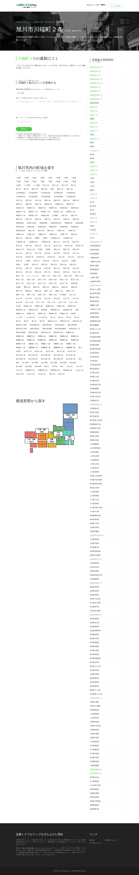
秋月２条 (55, 185)
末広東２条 (40, 257)
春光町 (40, 249)
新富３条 (76, 249)
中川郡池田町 (94, 745)
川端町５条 (42, 234)
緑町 (17, 362)
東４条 (76, 317)
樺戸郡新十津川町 (96, 420)
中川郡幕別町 (94, 742)
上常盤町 (55, 215)
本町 (61, 366)
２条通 (26, 178)
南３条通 (44, 362)
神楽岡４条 (20, 208)
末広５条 (57, 253)
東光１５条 (68, 276)
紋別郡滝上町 (94, 622)
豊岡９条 (38, 291)
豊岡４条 (55, 287)
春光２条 (66, 242)
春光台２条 (68, 246)
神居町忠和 (31, 227)
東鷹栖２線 (42, 336)
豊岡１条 (27, 287)
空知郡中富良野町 (96, 480)
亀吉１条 (31, 230)
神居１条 (64, 215)
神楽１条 (47, 200)
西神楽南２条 (67, 310)
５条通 (73, 178)
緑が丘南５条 (70, 359)
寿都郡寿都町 (94, 317)
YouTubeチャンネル (95, 843)
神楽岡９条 (75, 208)
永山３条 (28, 298)
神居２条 (74, 215)
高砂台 (18, 264)
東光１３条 (46, 276)
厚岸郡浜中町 (94, 777)
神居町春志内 (20, 230)
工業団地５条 (45, 242)
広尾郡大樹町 (94, 734)
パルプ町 (19, 317)
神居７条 (57, 219)
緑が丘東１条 (20, 355)
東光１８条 (31, 279)
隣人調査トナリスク (111, 840)
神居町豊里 (64, 227)
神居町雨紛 (20, 223)
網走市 (92, 142)
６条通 (26, 181)
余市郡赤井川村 (95, 384)
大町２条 (28, 200)
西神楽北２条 (33, 310)
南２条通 (35, 362)
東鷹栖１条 (70, 332)
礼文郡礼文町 (94, 567)
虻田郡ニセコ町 (95, 329)
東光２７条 (64, 283)
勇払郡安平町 (94, 662)
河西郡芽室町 (94, 722)
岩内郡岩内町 (94, 357)
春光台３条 (79, 246)
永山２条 (19, 298)
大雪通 (27, 261)
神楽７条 (38, 204)
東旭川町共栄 (34, 325)
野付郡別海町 (94, 797)
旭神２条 (19, 238)
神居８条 (66, 219)
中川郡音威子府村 (96, 507)
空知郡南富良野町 (96, 484)
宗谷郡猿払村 (94, 547)
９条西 (18, 185)
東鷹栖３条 (53, 336)
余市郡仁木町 (94, 377)
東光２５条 (42, 283)
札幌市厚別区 (96, 95)
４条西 (65, 178)
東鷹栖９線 (75, 340)
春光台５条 (31, 249)
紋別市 (93, 174)
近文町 (26, 264)
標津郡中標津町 (95, 801)
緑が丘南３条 (45, 359)
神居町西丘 (75, 227)
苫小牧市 (94, 150)
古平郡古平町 (94, 373)
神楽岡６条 (42, 208)
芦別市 (92, 162)
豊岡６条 (74, 287)
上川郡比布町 (94, 456)
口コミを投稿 (115, 6)
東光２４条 (31, 283)
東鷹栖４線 (20, 340)
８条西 (65, 181)
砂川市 (92, 202)
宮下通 (54, 366)
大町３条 (38, 200)
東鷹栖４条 (75, 336)
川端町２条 (72, 230)
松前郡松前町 (94, 250)
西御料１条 (20, 313)
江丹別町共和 (45, 193)
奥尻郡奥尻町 (94, 301)
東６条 (26, 321)
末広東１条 (29, 257)
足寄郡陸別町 (94, 761)
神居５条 (38, 219)
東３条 (68, 317)
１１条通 (36, 185)
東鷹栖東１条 (33, 347)
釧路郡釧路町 (96, 769)
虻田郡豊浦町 (94, 642)
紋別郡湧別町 (94, 619)
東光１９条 (42, 279)
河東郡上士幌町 (95, 706)
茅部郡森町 (94, 273)
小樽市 (93, 111)
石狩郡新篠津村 (95, 246)
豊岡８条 (28, 291)
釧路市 (94, 123)
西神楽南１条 (55, 310)
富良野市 (93, 214)
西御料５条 (64, 313)
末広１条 (19, 253)
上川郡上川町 (94, 464)
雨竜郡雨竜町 (94, 432)
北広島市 (93, 230)
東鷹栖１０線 (20, 344)
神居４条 (28, 219)
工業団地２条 (67, 238)
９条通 (73, 181)
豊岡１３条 (20, 295)
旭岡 (52, 189)
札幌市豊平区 (96, 83)
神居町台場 (20, 227)
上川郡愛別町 (94, 460)
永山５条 (47, 298)
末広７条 (76, 253)
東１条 (52, 317)
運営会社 (92, 840)
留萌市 (92, 146)
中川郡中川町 (94, 511)
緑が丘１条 (28, 351)
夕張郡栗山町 (94, 408)
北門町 (18, 351)
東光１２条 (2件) (33, 276)
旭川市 (93, 115)
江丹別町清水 (58, 193)
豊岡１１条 (59, 291)
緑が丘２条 (39, 351)
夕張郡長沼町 (96, 404)
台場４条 (65, 261)
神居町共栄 (68, 223)
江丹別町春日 (33, 193)
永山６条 (57, 298)
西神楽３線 (50, 306)
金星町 (45, 238)
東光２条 (66, 268)
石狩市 (93, 234)
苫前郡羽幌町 (94, 531)
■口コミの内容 (32, 98)
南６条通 (73, 362)
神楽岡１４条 (70, 212)
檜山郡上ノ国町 (95, 289)
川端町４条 (31, 234)
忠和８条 (38, 268)
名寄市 (92, 182)
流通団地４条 (67, 370)
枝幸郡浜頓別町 (95, 551)
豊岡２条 (36, 287)
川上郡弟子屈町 (95, 785)
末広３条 (38, 253)
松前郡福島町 (94, 254)
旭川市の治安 (49, 22)
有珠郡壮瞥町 (94, 646)
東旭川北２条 (64, 321)
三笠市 (92, 186)
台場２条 (46, 261)
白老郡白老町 (94, 650)
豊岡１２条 (70, 291)
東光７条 (47, 272)
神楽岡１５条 (20, 215)
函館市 (94, 107)
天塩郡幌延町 (94, 579)
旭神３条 (28, 238)
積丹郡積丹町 (94, 369)
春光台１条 (57, 246)
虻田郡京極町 (94, 345)
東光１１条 (20, 276)
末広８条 (19, 257)
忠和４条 (63, 264)
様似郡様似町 (94, 686)
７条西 (50, 181)
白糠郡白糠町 (94, 793)
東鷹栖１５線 (20, 347)
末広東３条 (51, 257)
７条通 (42, 181)
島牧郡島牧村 (94, 313)
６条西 (34, 181)
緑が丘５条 (72, 351)
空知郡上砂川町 (95, 396)
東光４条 (19, 272)
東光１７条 (20, 279)
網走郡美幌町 (96, 583)
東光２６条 (53, 283)
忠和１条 (35, 264)
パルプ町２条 (42, 317)
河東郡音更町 (96, 698)
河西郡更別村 (94, 730)
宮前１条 (52, 374)
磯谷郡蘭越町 (94, 325)
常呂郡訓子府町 (95, 603)
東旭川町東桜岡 (60, 329)
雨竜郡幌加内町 (95, 515)
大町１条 (19, 200)
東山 (80, 347)
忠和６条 (19, 268)
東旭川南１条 (45, 332)
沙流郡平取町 (94, 674)
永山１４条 (73, 302)
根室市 (92, 190)
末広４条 (47, 253)
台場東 (73, 261)
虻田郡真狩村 (94, 333)
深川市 (92, 210)
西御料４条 (53, 313)
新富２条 (66, 249)
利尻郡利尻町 (94, 571)
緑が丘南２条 (33, 359)
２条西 (34, 178)
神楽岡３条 (70, 204)
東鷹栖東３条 (70, 347)
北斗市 (92, 238)
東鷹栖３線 (64, 336)
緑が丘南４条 (58, 359)
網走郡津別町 (94, 587)
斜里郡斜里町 (94, 591)
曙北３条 (44, 189)
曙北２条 (35, 189)
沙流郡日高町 (94, 670)
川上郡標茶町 (94, 781)
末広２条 (28, 253)
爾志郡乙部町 (94, 297)
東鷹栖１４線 (70, 344)
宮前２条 (61, 374)
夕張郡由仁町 (94, 400)
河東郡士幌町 (94, 702)
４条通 (58, 178)
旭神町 (37, 238)
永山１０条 (29, 302)
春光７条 (47, 246)
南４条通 (54, 362)
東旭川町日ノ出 (74, 329)
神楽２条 (57, 200)
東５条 (18, 321)
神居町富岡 (42, 227)
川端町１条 (61, 230)
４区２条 (79, 366)
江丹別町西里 (58, 196)
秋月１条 (46, 185)
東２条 (60, 317)
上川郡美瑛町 (94, 472)
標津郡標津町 (94, 805)
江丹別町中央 (20, 196)
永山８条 (76, 298)
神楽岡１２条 (45, 212)
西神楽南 (44, 310)
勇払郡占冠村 (94, 488)
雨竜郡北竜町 (94, 436)
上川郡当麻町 (94, 452)
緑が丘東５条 (70, 355)
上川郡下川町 (94, 500)
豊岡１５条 (42, 295)
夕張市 (92, 135)
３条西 (50, 178)
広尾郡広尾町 (94, 738)
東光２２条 (75, 279)
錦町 (77, 310)
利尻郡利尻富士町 (96, 575)
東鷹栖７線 (53, 340)
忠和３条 (54, 264)
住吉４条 (61, 257)
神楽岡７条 (53, 208)
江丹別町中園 (45, 196)
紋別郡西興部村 (95, 630)
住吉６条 (80, 257)
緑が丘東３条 (45, 355)
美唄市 (92, 158)
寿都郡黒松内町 (95, 321)
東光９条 (66, 272)
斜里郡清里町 (94, 595)
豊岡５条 (65, 287)
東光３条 (76, 268)
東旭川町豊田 (47, 329)
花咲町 (73, 313)
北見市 (93, 131)
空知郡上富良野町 (96, 476)
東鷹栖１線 (20, 336)
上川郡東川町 (94, 468)
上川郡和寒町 (94, 492)
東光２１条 (64, 279)
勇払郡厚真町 (94, 654)
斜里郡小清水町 (95, 599)
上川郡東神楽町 (95, 448)
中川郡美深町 (94, 503)
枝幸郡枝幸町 (96, 559)
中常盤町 (63, 295)
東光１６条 (79, 276)
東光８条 (57, 272)
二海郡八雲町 (94, 277)
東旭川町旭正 (47, 325)
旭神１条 (74, 234)
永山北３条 (31, 374)
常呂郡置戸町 (94, 607)
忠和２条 (44, 264)
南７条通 (19, 366)
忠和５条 (73, 264)
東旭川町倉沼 (59, 325)
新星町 (48, 249)
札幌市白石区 (96, 79)
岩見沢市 (94, 138)
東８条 (42, 321)
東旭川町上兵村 (21, 325)
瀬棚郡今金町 (94, 305)
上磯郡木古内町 (95, 261)
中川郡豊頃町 (94, 749)
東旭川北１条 (52, 321)
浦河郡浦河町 (94, 682)
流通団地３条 (55, 370)
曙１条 (73, 185)
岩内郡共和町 (94, 353)
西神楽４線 (61, 306)
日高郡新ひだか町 (96, 694)
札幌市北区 (95, 71)
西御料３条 (42, 313)
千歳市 (93, 194)
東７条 (34, 321)
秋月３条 (65, 185)
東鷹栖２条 (31, 336)
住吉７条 (19, 261)
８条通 (58, 181)
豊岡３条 (46, 287)
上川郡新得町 (94, 714)
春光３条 (75, 242)
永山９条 (19, 302)
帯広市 (93, 127)
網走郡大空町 (94, 638)
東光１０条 (76, 272)
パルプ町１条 (30, 317)
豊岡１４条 (31, 295)
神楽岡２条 (59, 204)
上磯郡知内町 (94, 258)
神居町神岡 (43, 223)
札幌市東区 (95, 75)
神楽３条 (66, 200)
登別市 (93, 218)
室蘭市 (92, 119)
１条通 (18, 178)
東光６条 (38, 272)
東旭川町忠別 (34, 329)
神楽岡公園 (45, 215)
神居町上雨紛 (31, 223)
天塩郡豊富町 (94, 563)
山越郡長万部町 (95, 281)
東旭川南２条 (58, 332)
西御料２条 (31, 313)
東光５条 (28, 272)
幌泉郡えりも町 (95, 690)
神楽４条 (76, 200)
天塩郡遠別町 (94, 539)
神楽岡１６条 (33, 215)
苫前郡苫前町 (94, 527)
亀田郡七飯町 (94, 265)
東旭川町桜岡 (72, 325)
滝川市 (93, 198)
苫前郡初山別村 (97, 535)
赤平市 (93, 170)
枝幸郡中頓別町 (95, 555)
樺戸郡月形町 (94, 412)
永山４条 (38, 298)
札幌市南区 (95, 87)
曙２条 (18, 189)
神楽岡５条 (31, 208)
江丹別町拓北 (70, 193)
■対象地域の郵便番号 (38, 89)
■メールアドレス (32, 117)
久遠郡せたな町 (95, 309)
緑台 (80, 359)
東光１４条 (57, 276)
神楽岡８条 (64, 208)
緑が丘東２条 (33, 355)
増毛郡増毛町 (94, 519)
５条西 (18, 181)
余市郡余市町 (94, 380)
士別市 (92, 178)
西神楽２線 (39, 306)
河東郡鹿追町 (94, 710)
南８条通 (28, 366)
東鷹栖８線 (64, 340)
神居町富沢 (53, 227)
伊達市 (92, 226)
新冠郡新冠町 (94, 678)
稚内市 (92, 154)
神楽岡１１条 (33, 212)
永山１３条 (62, 302)
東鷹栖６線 (42, 340)
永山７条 (66, 298)
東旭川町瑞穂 (20, 332)
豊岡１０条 (48, 291)
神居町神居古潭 (55, 223)
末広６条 (66, 253)
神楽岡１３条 (58, 212)
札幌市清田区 (94, 103)
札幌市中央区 (96, 67)
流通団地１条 (30, 370)
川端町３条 (20, 234)
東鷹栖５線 (31, 340)
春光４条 (19, 246)
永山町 (18, 306)
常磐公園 (74, 283)
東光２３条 (20, 283)
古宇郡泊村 (94, 361)
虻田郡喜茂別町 (95, 341)
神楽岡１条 (48, 204)
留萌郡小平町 (94, 523)
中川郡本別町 (94, 753)
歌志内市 (93, 206)
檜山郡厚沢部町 (95, 293)
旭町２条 (70, 189)
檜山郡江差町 (96, 285)
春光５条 (28, 246)
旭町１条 (60, 189)
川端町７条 (64, 234)
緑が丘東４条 (58, 355)
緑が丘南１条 (20, 359)
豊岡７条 (19, 291)
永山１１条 (40, 302)
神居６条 (47, 219)
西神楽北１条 (20, 310)
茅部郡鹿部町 (94, 269)
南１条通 (25, 362)
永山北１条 (79, 370)
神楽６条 (28, 204)
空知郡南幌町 (94, 388)
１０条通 (27, 185)
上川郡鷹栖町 (94, 444)
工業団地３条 (20, 242)
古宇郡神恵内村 (95, 365)
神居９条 (76, 219)
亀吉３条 (50, 230)
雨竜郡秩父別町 (95, 428)
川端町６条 (53, 234)
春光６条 (38, 246)
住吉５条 (71, 257)
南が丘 (46, 366)
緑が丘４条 (61, 351)
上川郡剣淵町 (94, 496)
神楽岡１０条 (20, 212)
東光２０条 (53, 279)
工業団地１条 (55, 238)
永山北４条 (42, 374)
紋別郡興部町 (94, 626)
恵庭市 (93, 222)
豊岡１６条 (53, 295)
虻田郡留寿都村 (95, 337)
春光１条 (57, 242)
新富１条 (57, 249)
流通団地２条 (42, 370)
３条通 (42, 178)
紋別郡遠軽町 (96, 615)
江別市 (93, 166)
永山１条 (72, 295)
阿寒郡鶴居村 (94, 789)
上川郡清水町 (94, 718)
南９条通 (38, 366)
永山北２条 (20, 374)
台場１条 (36, 261)
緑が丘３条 (50, 351)
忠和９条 (47, 268)
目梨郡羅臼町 (94, 809)
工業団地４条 (33, 242)
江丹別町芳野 (70, 196)
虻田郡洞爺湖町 (95, 658)
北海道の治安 (38, 22)
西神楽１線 (28, 306)
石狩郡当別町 (96, 242)
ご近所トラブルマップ (23, 22)
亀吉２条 (41, 230)
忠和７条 (28, 268)
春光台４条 (20, 249)
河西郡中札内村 (95, 726)
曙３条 (26, 189)
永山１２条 (51, 302)
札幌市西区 (95, 91)
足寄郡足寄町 (94, 757)
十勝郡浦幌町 (94, 765)
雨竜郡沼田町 (94, 440)
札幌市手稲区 (96, 99)
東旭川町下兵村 (21, 329)
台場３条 (55, 261)
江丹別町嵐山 (20, 193)
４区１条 (70, 366)
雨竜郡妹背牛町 (95, 424)
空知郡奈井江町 (95, 392)
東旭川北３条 (77, 321)
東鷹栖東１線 (45, 347)
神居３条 (19, 219)
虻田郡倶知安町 (95, 349)
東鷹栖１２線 (45, 344)
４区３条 (19, 370)
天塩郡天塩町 (94, 543)
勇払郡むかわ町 (95, 666)
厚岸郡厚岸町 (96, 773)
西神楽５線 (72, 306)
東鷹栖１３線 (58, 344)
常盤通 (18, 287)
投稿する (24, 129)
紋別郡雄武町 (94, 634)
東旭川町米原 (33, 332)
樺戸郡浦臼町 (94, 416)
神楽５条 (19, 204)
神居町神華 (79, 223)
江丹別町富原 (33, 196)
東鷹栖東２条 (58, 347)
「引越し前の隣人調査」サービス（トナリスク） (35, 848)
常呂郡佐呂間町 (95, 611)
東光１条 (57, 268)
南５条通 (63, 362)
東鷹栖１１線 (33, 344)
